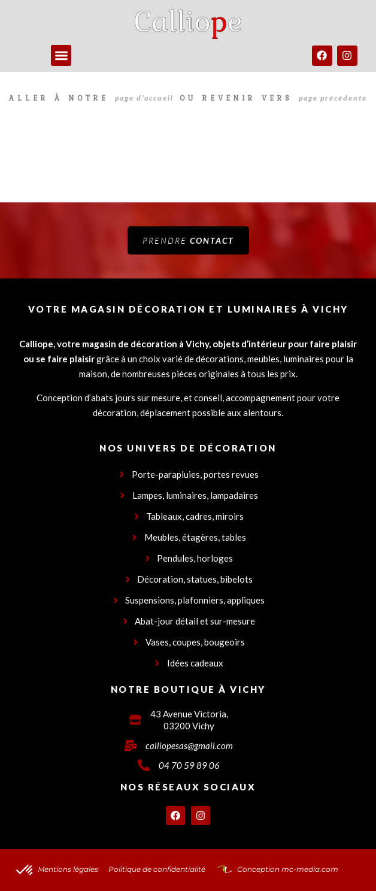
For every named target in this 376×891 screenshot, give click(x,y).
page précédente (333, 97)
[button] (61, 55)
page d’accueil (144, 97)
